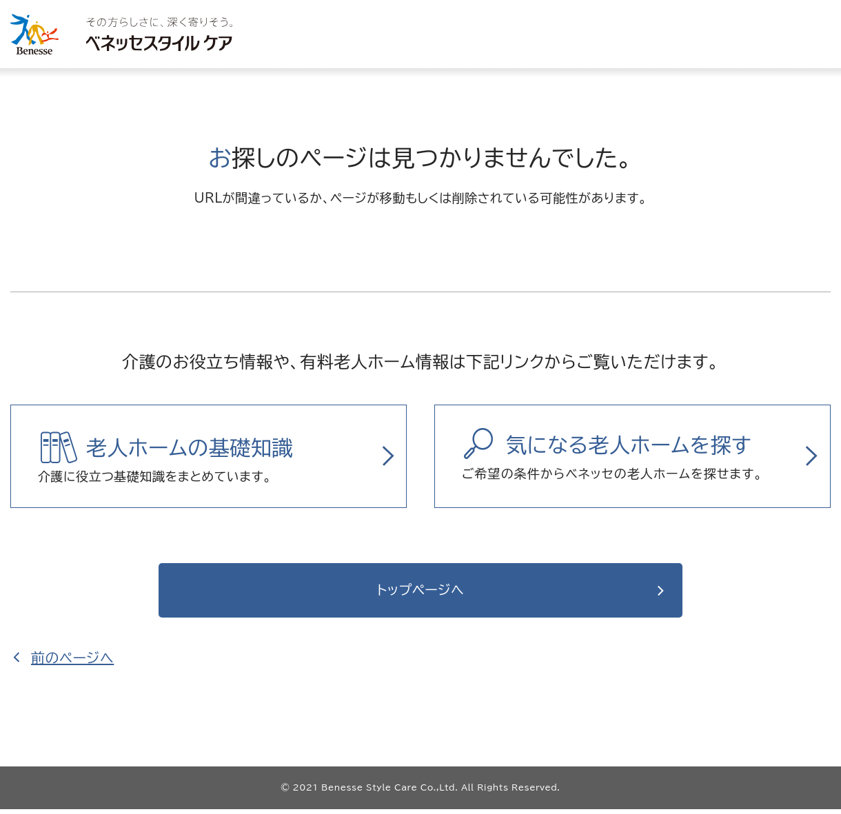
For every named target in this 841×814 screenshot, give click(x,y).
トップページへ (421, 593)
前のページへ (72, 662)
